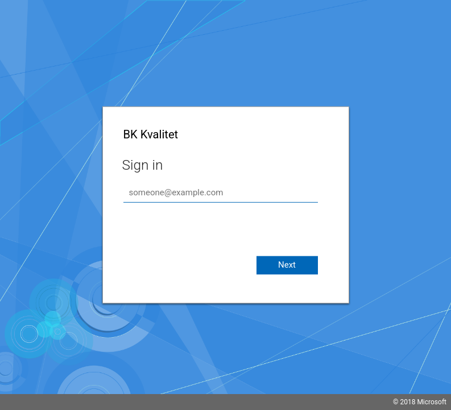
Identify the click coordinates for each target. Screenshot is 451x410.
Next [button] (287, 265)
